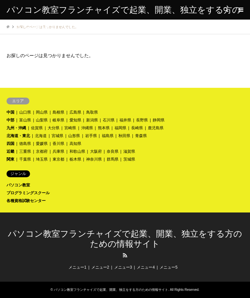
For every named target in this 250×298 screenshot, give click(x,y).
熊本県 (104, 128)
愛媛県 (42, 143)
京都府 (42, 151)
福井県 (125, 120)
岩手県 (91, 135)
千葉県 (25, 159)
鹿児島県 (156, 128)
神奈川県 (94, 159)
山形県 (74, 135)
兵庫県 (58, 151)
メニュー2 (100, 267)
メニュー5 (169, 267)
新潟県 (92, 120)
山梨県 (42, 120)
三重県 (25, 151)
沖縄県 (87, 128)
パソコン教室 (18, 185)
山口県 (25, 112)
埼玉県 (42, 159)
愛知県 (75, 120)
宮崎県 (70, 128)
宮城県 (57, 135)
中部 (10, 120)
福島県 (108, 135)
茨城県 (129, 159)
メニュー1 (77, 267)
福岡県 (120, 128)
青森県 (141, 135)
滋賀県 (129, 151)
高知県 (75, 143)
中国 (10, 112)
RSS (125, 255)
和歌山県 (77, 151)
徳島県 (25, 143)
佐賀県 (37, 128)
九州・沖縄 (16, 128)
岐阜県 (58, 120)
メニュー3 (123, 267)
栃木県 (75, 159)
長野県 (142, 120)
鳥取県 (92, 112)
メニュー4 (146, 267)
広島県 (75, 112)
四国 (10, 143)
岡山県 (42, 112)
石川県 (109, 120)
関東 (10, 159)
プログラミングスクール (28, 193)
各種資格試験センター (26, 200)
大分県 (53, 128)
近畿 (10, 151)
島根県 (58, 112)
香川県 (58, 143)
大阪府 (96, 151)
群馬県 (112, 159)
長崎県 (137, 128)
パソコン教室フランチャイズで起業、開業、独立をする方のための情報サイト (111, 289)
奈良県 (112, 151)
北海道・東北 (18, 135)
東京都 (58, 159)
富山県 (25, 120)
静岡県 (158, 120)
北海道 (41, 135)
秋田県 (124, 135)
